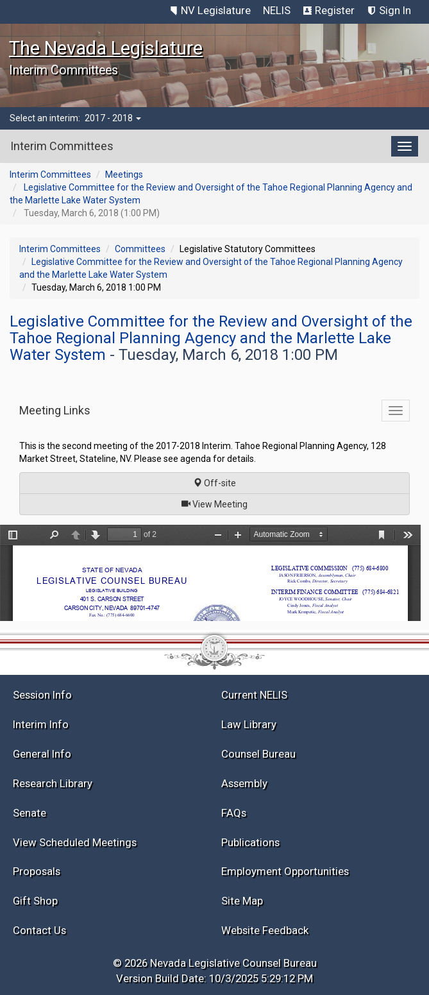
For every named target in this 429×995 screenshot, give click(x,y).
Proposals (36, 871)
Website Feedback (264, 930)
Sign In (395, 10)
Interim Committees (50, 174)
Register (335, 10)
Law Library (248, 724)
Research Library (52, 783)
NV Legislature (216, 10)
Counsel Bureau (258, 753)
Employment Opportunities (285, 871)
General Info (42, 753)
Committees (140, 249)
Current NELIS (254, 694)
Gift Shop (35, 900)
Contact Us (39, 930)
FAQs (233, 812)
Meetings (124, 174)
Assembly (244, 783)
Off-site (214, 483)
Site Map (242, 900)
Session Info (42, 694)
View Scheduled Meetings (75, 842)
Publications (250, 842)
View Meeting (218, 503)
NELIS (276, 10)
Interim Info (41, 724)
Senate (29, 812)
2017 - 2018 (113, 118)
